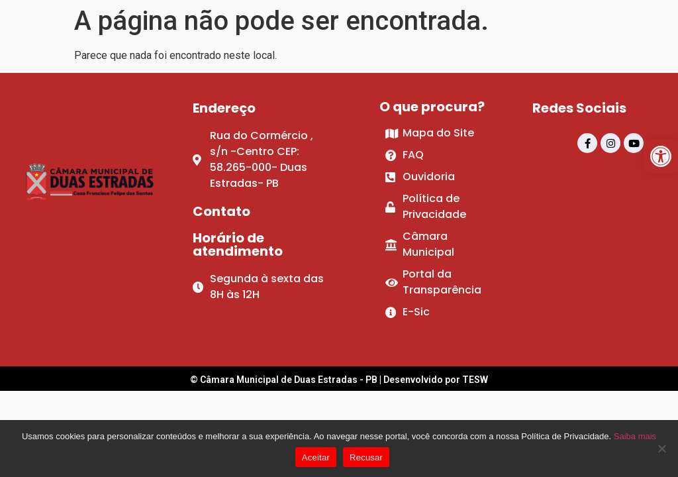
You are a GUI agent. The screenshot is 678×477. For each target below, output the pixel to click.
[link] (661, 156)
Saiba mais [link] (635, 436)
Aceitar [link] (316, 457)
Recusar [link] (366, 457)
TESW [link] (475, 379)
